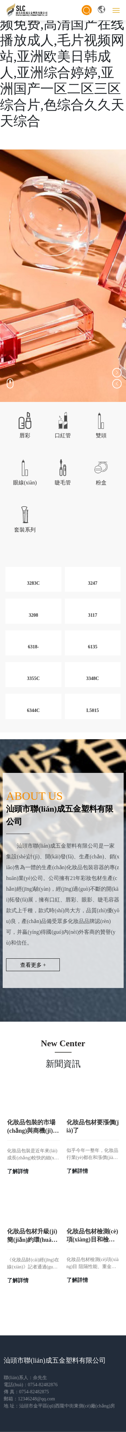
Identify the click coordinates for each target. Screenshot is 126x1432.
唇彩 (24, 435)
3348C (92, 678)
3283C (33, 583)
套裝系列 (25, 530)
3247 (92, 583)
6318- (33, 646)
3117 (92, 615)
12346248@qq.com (36, 1398)
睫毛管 (63, 482)
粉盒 (101, 482)
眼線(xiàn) (25, 482)
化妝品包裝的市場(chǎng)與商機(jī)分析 (33, 1130)
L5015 (92, 710)
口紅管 (63, 435)
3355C (33, 678)
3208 (33, 615)
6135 (92, 646)
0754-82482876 (43, 1384)
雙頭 (101, 435)
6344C (33, 710)
